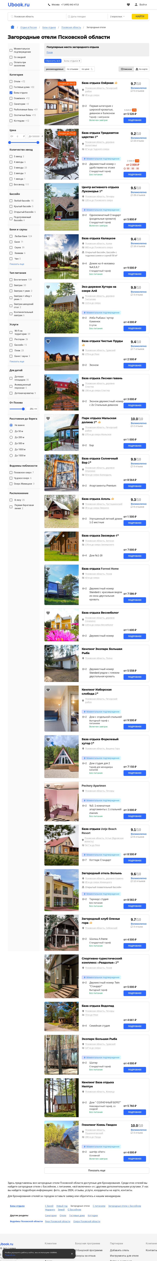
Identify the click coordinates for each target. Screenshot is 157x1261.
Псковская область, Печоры (99, 196)
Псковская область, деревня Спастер (100, 385)
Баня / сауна (22, 356)
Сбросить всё (52, 61)
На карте (141, 69)
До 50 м (19, 431)
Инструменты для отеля (124, 1255)
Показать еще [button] (17, 264)
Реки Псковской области (57, 1221)
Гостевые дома (77, 1215)
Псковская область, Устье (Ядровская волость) (104, 840)
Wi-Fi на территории (22, 332)
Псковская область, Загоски (99, 541)
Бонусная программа (87, 1243)
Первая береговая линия (24, 507)
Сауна (19, 247)
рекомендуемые (54, 69)
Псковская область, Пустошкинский (103, 504)
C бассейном (74, 1209)
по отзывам (72, 69)
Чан (18, 259)
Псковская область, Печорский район (101, 90)
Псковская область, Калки (98, 243)
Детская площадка (22, 378)
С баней (49, 1206)
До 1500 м (20, 455)
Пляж (19, 350)
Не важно (20, 425)
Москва (55, 4)
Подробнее (134, 120)
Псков (50, 52)
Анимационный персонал (23, 386)
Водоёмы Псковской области (26, 1221)
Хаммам (20, 253)
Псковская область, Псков (98, 574)
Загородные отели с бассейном (124, 1206)
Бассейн (21, 345)
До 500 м (19, 443)
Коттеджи (93, 1215)
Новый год (61, 1206)
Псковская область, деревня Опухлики (100, 469)
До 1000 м (20, 449)
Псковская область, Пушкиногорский (95, 1131)
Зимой (61, 1209)
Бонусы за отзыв (85, 1255)
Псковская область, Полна (98, 658)
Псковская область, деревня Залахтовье (100, 144)
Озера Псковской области (86, 1221)
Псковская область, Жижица (100, 1091)
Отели (63, 1215)
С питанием (99, 1206)
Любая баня (23, 236)
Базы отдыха (17, 1206)
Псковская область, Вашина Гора (102, 748)
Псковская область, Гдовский (100, 350)
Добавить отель (119, 1250)
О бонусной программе (89, 1250)
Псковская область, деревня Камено (104, 878)
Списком (126, 69)
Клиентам (50, 1243)
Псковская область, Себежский (101, 928)
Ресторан (21, 339)
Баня (19, 242)
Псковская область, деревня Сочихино (100, 619)
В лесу (20, 500)
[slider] (9, 142)
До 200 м (19, 437)
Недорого (50, 1209)
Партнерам (116, 1243)
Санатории (51, 1215)
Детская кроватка (25, 393)
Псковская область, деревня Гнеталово (100, 297)
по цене (87, 69)
